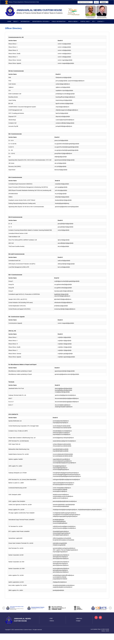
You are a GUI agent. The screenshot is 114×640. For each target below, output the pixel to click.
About (15, 21)
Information (25, 21)
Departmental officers (40, 21)
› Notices (51, 620)
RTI (93, 21)
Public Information (58, 21)
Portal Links (84, 21)
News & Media (72, 21)
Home (9, 21)
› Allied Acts (79, 618)
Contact (100, 21)
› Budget (78, 620)
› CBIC (51, 618)
